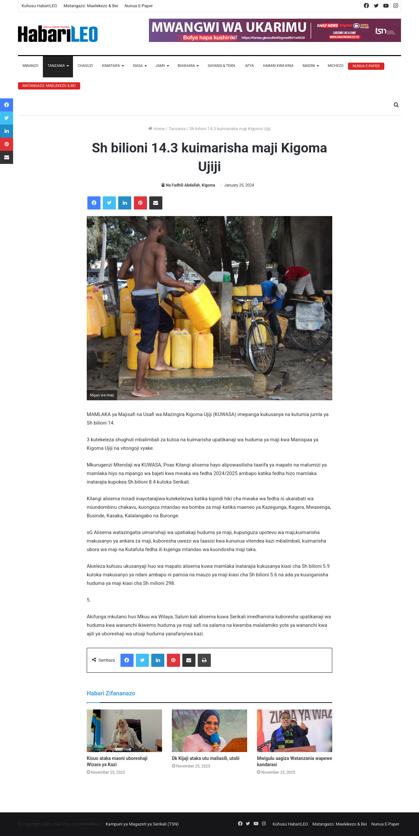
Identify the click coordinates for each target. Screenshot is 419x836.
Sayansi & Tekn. (222, 66)
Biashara (186, 66)
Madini (308, 66)
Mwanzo (30, 66)
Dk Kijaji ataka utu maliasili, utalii (206, 758)
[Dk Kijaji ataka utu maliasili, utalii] (209, 730)
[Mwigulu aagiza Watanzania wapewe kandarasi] (294, 730)
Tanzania (56, 66)
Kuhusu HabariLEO (39, 5)
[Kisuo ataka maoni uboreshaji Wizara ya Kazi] (124, 730)
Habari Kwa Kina (278, 66)
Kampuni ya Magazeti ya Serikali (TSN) (142, 824)
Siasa (138, 66)
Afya (249, 66)
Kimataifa (111, 66)
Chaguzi (85, 66)
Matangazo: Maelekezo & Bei (91, 5)
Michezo (335, 66)
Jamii (160, 66)
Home (156, 128)
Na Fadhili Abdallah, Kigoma (190, 185)
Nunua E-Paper (139, 5)
